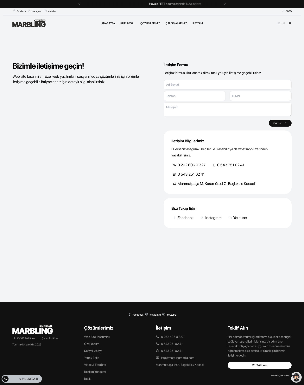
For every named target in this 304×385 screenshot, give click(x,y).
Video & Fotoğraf (95, 365)
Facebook (19, 11)
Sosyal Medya (93, 351)
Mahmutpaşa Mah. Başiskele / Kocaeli (180, 365)
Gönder (280, 123)
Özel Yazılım (91, 344)
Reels (87, 379)
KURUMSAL (127, 23)
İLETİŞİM (198, 23)
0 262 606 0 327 (189, 165)
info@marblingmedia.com (175, 358)
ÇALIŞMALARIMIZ (176, 23)
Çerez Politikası (48, 338)
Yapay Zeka (91, 358)
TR (278, 23)
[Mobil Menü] (290, 23)
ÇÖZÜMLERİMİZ (150, 23)
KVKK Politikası (23, 338)
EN (283, 23)
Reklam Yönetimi (95, 372)
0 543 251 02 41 (228, 165)
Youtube (50, 11)
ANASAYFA (108, 23)
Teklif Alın (260, 365)
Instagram (35, 11)
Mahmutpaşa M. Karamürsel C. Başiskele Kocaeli (214, 183)
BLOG (287, 11)
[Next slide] (224, 4)
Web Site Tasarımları (97, 337)
